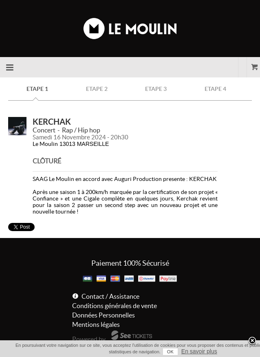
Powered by (89, 339)
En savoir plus (199, 351)
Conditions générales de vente (114, 305)
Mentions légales (96, 324)
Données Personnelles (103, 315)
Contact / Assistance (110, 296)
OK (170, 351)
